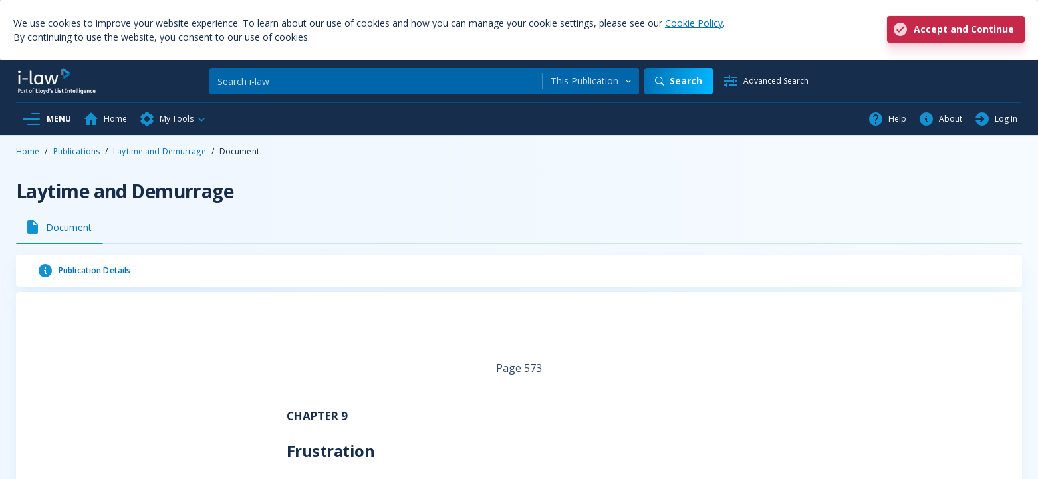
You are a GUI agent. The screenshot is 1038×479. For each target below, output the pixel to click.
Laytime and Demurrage (159, 151)
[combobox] (591, 81)
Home (27, 151)
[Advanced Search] (765, 81)
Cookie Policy (694, 23)
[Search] (375, 81)
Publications (76, 151)
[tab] (59, 227)
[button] (172, 119)
